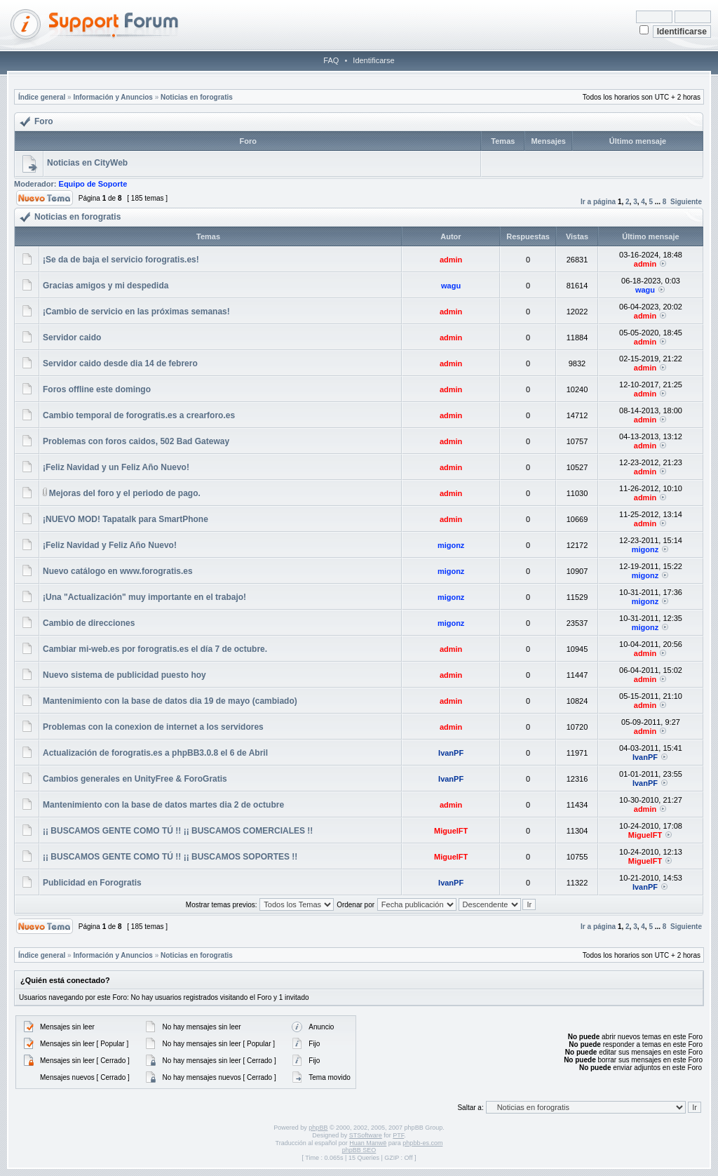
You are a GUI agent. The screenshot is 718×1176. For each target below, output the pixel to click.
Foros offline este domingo (97, 389)
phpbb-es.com (422, 1143)
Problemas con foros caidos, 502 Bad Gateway (136, 441)
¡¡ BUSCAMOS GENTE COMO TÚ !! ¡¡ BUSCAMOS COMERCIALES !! (178, 831)
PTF (398, 1135)
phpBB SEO (359, 1150)
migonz (451, 545)
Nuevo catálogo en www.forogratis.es (118, 571)
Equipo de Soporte (93, 184)
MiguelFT (451, 831)
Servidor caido (72, 337)
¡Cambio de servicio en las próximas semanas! (136, 311)
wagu (451, 285)
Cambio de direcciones (89, 623)
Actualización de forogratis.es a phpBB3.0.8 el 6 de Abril (155, 753)
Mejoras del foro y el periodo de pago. (125, 493)
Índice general (41, 97)
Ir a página (598, 202)
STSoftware (365, 1135)
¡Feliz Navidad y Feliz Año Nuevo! (110, 545)
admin (451, 259)
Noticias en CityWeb (87, 163)
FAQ (331, 60)
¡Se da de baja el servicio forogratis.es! (121, 260)
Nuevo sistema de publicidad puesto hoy (124, 675)
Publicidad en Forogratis (92, 883)
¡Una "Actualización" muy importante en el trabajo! (144, 597)
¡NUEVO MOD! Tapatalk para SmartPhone (125, 519)
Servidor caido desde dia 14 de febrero (120, 363)
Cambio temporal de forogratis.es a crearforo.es (139, 415)
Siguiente (686, 202)
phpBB (318, 1127)
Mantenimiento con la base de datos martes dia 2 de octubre (163, 805)
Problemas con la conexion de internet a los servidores (153, 727)
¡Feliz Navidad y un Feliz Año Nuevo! (116, 467)
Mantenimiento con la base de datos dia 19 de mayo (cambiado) (170, 701)
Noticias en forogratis (197, 97)
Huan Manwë (367, 1143)
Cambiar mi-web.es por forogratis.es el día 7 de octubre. (155, 649)
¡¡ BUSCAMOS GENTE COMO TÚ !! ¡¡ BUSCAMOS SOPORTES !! (170, 857)
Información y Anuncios (113, 97)
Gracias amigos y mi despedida (105, 285)
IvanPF (450, 753)
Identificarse (373, 60)
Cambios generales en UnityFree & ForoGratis (135, 779)
